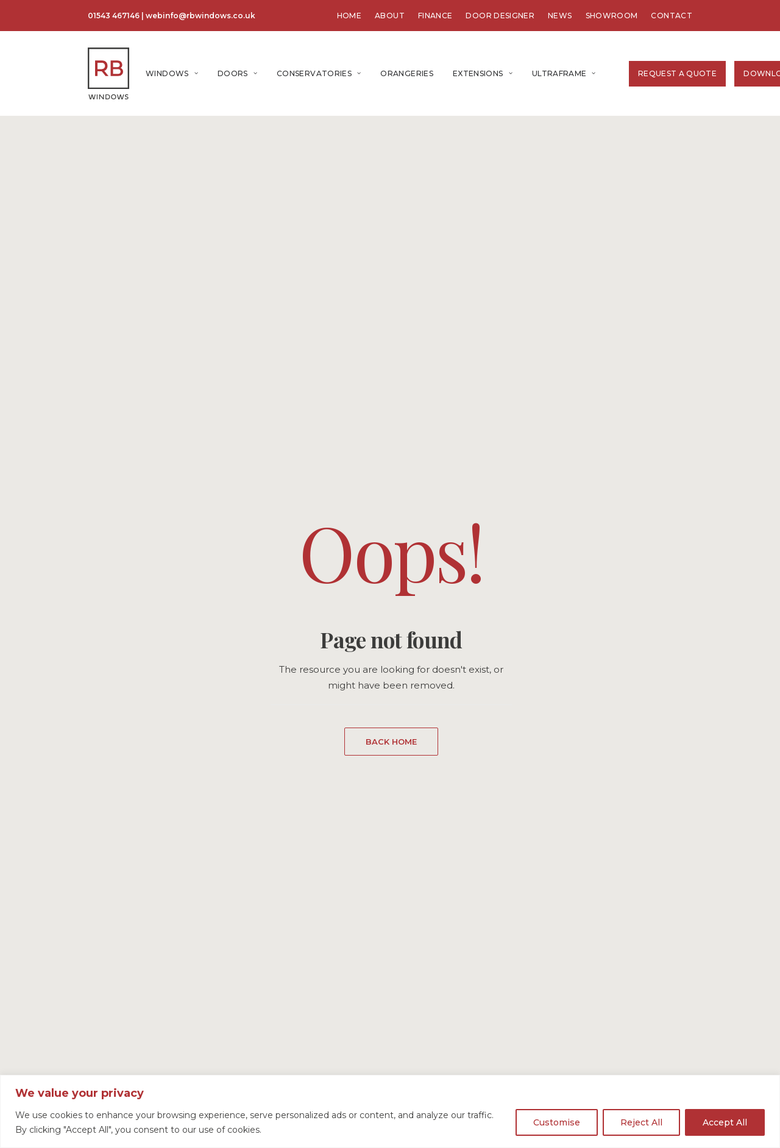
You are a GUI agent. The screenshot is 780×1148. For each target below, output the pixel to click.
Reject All (641, 1122)
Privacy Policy (444, 984)
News (426, 872)
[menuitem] (349, 15)
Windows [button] (172, 73)
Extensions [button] (482, 73)
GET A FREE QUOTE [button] (391, 650)
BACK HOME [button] (391, 394)
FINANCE (435, 15)
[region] (390, 1111)
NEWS (560, 15)
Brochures (437, 920)
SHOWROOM (612, 15)
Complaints (439, 968)
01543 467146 (114, 15)
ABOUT (390, 15)
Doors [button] (237, 73)
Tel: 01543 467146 (270, 969)
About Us (435, 840)
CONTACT (671, 15)
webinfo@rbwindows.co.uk (200, 15)
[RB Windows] (108, 73)
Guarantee (437, 936)
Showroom (438, 904)
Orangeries (406, 73)
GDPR (427, 952)
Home (60, 1067)
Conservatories (319, 73)
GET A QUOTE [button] (665, 974)
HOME (349, 15)
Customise (556, 1122)
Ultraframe (564, 73)
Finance (431, 889)
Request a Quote (677, 73)
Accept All (725, 1122)
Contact (431, 856)
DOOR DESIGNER (500, 15)
